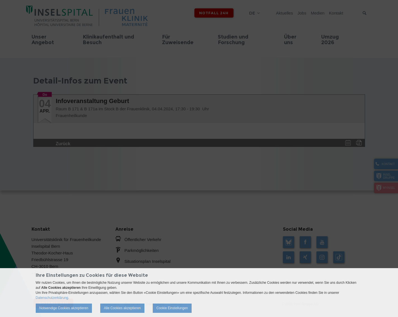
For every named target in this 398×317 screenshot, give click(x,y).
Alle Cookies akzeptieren (122, 308)
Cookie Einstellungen (172, 308)
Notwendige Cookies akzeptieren (63, 308)
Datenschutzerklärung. (52, 298)
